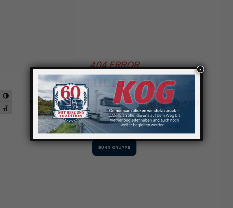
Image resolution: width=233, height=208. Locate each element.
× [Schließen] (200, 69)
